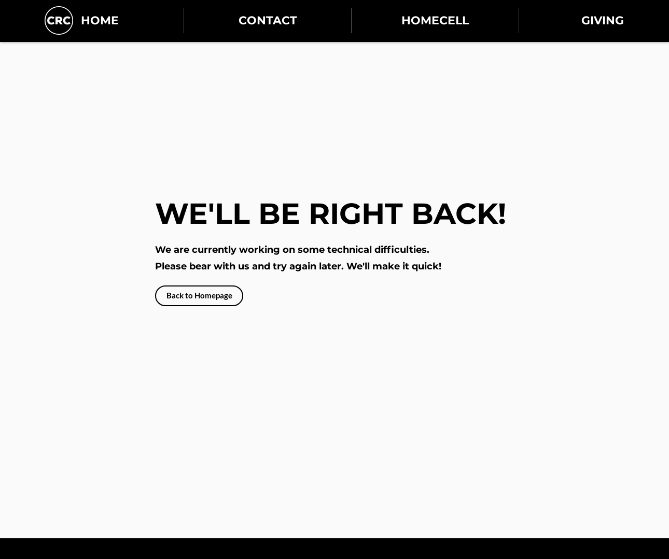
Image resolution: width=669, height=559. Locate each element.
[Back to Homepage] (199, 295)
